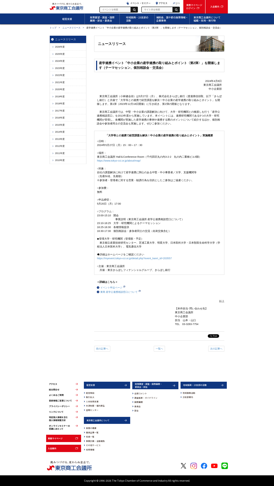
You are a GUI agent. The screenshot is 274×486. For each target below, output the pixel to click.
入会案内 (52, 448)
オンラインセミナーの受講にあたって (59, 427)
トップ (53, 27)
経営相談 (90, 392)
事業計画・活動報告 (95, 441)
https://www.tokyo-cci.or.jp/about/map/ (119, 160)
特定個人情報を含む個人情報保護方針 (58, 419)
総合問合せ (54, 389)
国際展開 (138, 402)
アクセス (53, 384)
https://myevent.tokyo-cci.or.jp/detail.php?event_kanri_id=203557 (134, 258)
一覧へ (159, 348)
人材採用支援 (92, 401)
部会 (136, 410)
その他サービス (93, 445)
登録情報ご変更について (60, 400)
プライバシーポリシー (59, 406)
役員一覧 (90, 436)
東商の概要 (91, 428)
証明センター (92, 410)
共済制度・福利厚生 (95, 405)
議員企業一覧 (92, 432)
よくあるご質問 (56, 395)
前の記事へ (102, 348)
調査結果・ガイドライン (145, 397)
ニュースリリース (71, 27)
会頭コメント (140, 393)
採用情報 (90, 449)
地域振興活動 (189, 392)
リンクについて (56, 411)
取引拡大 (90, 397)
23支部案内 (188, 397)
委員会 (137, 406)
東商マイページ (55, 438)
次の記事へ (216, 348)
